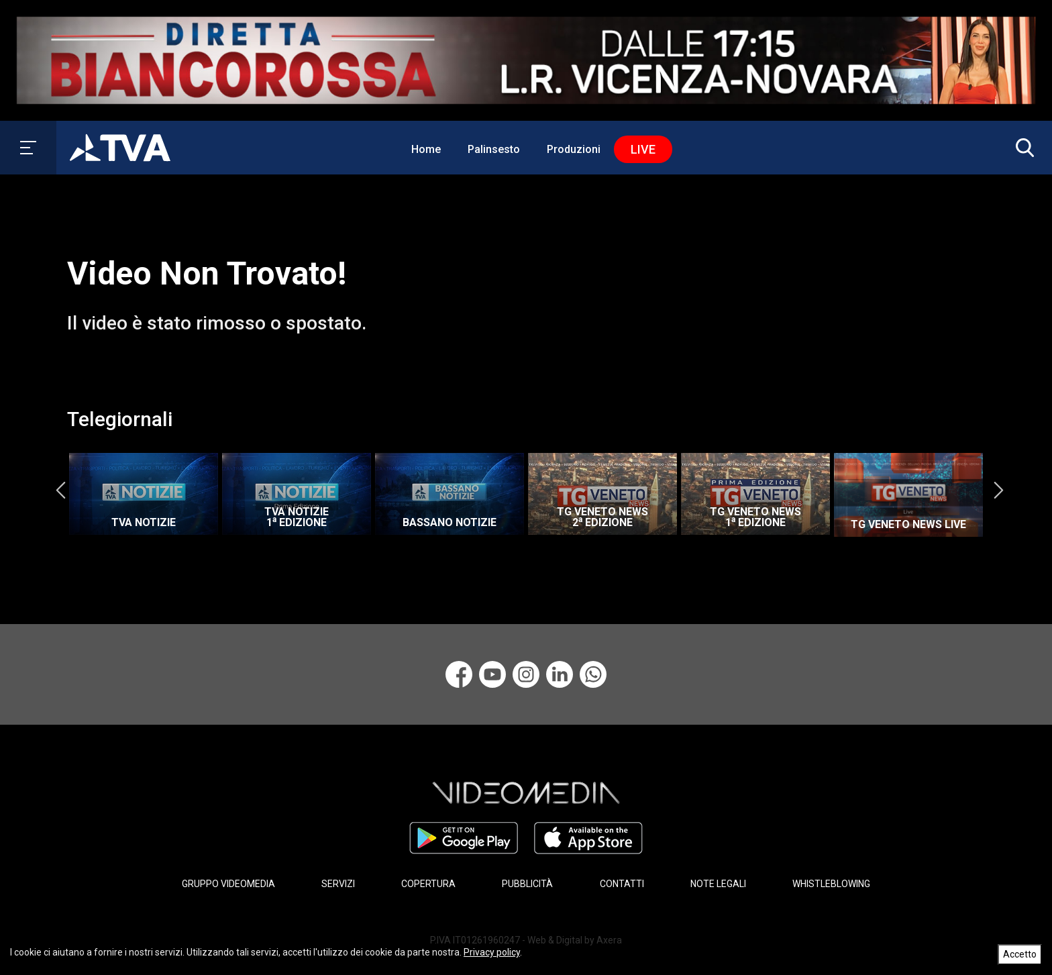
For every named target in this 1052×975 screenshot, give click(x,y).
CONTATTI (622, 883)
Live (643, 149)
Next (998, 490)
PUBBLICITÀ (527, 883)
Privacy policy (492, 952)
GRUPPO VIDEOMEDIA (228, 883)
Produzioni (573, 149)
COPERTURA (428, 883)
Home (426, 149)
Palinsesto (494, 149)
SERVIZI (338, 883)
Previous (60, 490)
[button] (1022, 148)
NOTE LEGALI (718, 883)
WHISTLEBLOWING (831, 883)
